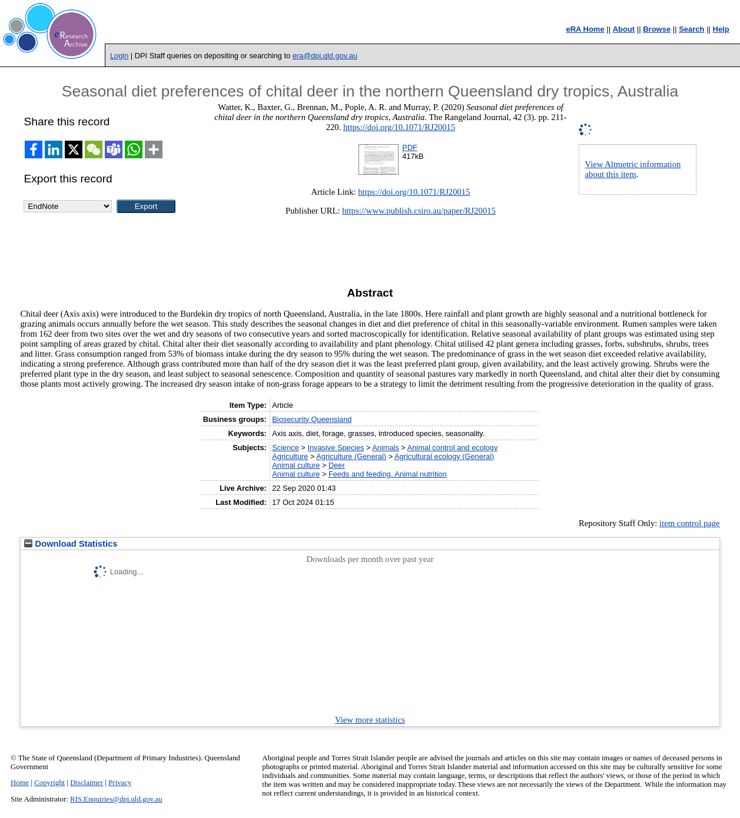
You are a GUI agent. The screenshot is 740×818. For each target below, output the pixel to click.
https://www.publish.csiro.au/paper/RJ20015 (419, 210)
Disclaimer (86, 783)
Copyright (49, 783)
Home (20, 783)
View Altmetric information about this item (633, 169)
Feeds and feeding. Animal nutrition (387, 474)
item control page (689, 523)
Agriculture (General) (351, 456)
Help (721, 29)
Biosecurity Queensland (311, 419)
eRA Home (585, 29)
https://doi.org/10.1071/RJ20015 (399, 127)
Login (119, 55)
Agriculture (290, 456)
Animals (385, 447)
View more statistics (370, 719)
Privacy (119, 783)
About (624, 29)
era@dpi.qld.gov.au (325, 55)
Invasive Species (335, 447)
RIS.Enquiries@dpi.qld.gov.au (116, 799)
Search (691, 29)
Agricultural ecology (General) (444, 456)
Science (285, 447)
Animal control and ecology (452, 447)
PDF (409, 147)
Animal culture (296, 465)
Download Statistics (70, 543)
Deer (336, 465)
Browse (657, 29)
